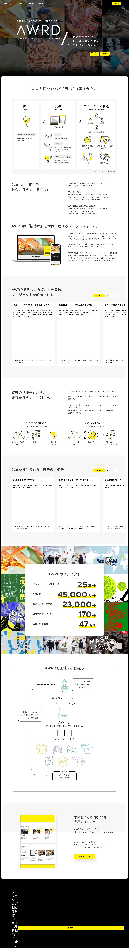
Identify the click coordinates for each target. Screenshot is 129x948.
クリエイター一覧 (15, 929)
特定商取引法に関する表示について (62, 940)
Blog (11, 922)
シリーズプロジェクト (16, 932)
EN (106, 941)
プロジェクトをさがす (16, 926)
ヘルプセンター (25, 940)
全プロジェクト (14, 940)
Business (19, 3)
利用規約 (34, 940)
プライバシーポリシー (44, 940)
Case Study (30, 3)
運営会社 (76, 940)
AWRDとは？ (14, 919)
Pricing (40, 3)
